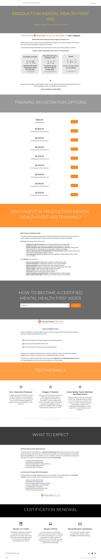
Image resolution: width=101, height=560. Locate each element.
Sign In (93, 3)
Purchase (76, 305)
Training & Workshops (31, 3)
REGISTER (72, 121)
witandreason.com (12, 553)
